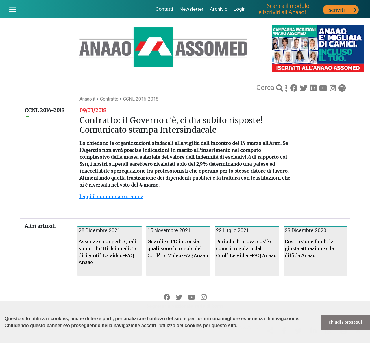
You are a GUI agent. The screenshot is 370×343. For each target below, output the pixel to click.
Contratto (110, 99)
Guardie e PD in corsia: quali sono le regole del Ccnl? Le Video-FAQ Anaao (177, 248)
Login (240, 9)
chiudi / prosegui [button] (345, 322)
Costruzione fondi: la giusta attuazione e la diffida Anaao (309, 248)
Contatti (164, 9)
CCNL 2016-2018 (140, 99)
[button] (5, 340)
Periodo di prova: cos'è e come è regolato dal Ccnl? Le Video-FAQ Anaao (246, 248)
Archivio (218, 9)
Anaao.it (87, 99)
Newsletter (192, 9)
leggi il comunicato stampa (111, 196)
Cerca (266, 88)
